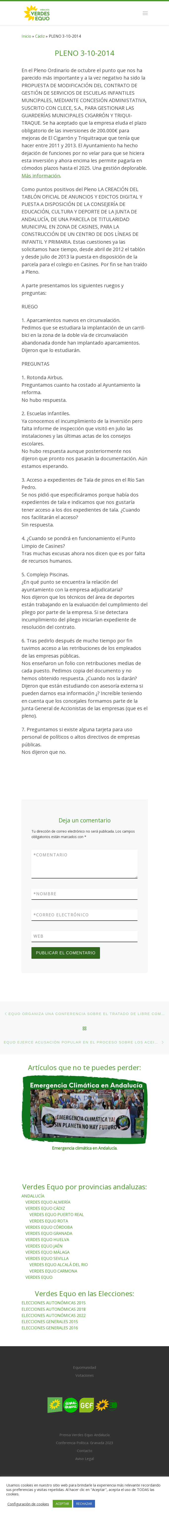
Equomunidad (84, 1367)
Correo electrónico (61, 915)
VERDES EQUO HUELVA (47, 1240)
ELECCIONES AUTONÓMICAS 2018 (54, 1309)
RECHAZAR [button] (84, 1503)
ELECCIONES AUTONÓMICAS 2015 (54, 1303)
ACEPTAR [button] (62, 1503)
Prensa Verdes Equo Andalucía (84, 1434)
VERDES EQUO (38, 1277)
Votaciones (84, 1375)
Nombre (44, 894)
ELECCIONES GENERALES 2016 (50, 1328)
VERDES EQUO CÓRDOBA (48, 1227)
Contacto (84, 1450)
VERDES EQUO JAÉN (44, 1246)
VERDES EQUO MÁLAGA (47, 1252)
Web (38, 936)
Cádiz (40, 36)
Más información (41, 175)
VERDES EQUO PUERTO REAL (56, 1215)
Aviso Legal (84, 1458)
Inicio (26, 36)
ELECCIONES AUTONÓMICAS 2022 (54, 1315)
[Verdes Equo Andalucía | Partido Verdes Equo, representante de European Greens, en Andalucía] (37, 12)
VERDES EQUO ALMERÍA (47, 1202)
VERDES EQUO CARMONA (53, 1271)
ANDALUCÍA (33, 1196)
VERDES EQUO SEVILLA (47, 1258)
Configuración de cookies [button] (28, 1504)
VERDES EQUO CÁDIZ (45, 1208)
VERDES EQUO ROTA (48, 1221)
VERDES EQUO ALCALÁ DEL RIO (58, 1265)
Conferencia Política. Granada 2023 (84, 1442)
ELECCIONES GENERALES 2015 (50, 1321)
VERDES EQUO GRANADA (48, 1233)
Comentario (50, 855)
